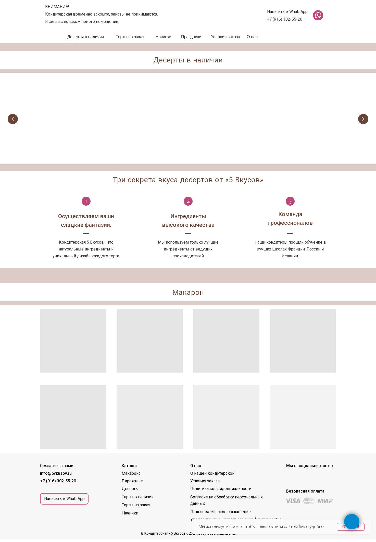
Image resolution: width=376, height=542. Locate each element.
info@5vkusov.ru (56, 475)
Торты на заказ (130, 37)
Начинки (163, 37)
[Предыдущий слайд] (13, 119)
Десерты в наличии (85, 37)
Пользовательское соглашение (220, 514)
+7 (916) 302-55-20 (284, 19)
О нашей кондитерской (212, 475)
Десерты (208, 146)
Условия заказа (225, 37)
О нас (252, 37)
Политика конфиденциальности (220, 491)
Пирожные (134, 146)
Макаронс (131, 475)
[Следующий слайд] (363, 119)
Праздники (191, 37)
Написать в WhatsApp (287, 11)
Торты (282, 146)
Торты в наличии (138, 499)
